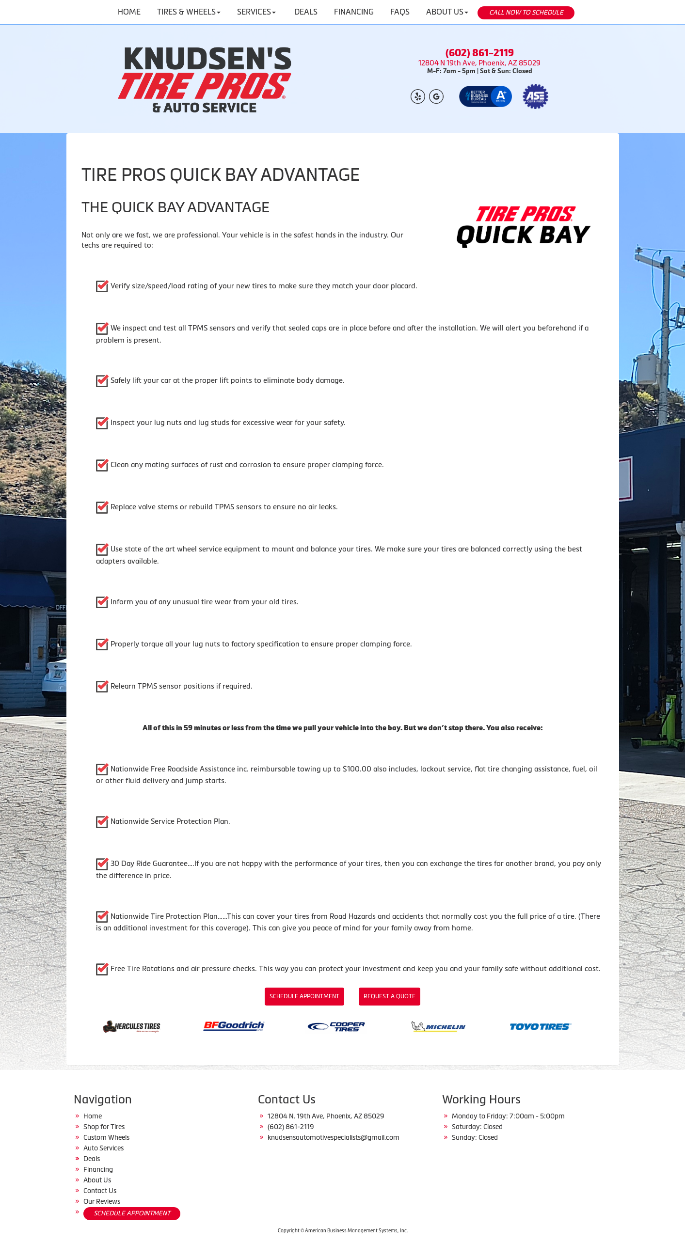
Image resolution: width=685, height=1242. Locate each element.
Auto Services (103, 1148)
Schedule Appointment (304, 996)
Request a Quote (389, 996)
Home (92, 1116)
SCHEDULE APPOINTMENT (132, 1213)
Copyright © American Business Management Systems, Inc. (343, 1230)
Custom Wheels (106, 1137)
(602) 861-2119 (480, 52)
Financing (98, 1169)
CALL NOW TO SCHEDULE (526, 12)
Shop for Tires (104, 1127)
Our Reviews (101, 1201)
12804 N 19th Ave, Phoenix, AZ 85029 (479, 63)
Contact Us (99, 1191)
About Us (97, 1180)
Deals (91, 1159)
